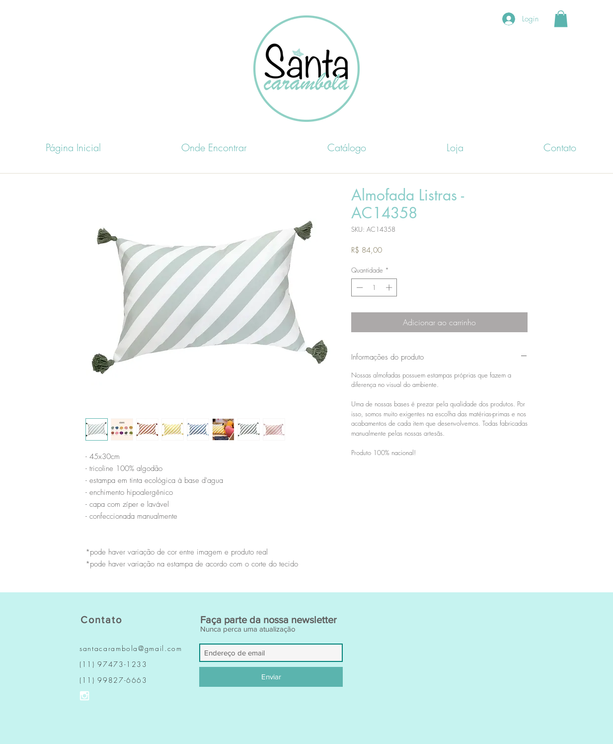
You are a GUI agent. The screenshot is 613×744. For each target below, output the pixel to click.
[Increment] (390, 287)
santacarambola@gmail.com (130, 648)
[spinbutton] (374, 287)
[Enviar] (271, 677)
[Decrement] (359, 287)
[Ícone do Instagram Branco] (84, 695)
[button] (561, 18)
